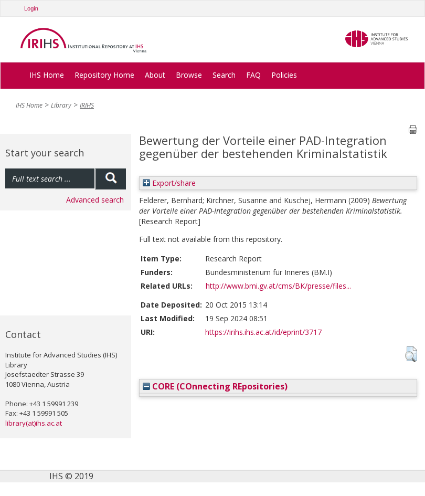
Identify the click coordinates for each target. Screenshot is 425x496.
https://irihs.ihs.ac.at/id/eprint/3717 (263, 332)
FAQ (253, 75)
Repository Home (104, 75)
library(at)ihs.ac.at (33, 423)
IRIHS (87, 105)
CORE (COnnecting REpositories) (215, 386)
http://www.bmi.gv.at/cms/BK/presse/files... (278, 286)
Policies (284, 75)
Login (31, 8)
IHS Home (46, 75)
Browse (189, 75)
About (155, 75)
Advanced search (95, 200)
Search (224, 75)
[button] (411, 354)
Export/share (169, 183)
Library (61, 105)
